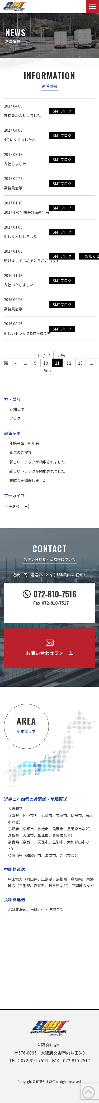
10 (45, 363)
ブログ (15, 418)
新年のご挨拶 (21, 452)
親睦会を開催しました (28, 480)
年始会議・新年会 (24, 443)
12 (69, 363)
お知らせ (17, 409)
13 (80, 363)
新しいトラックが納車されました (37, 462)
